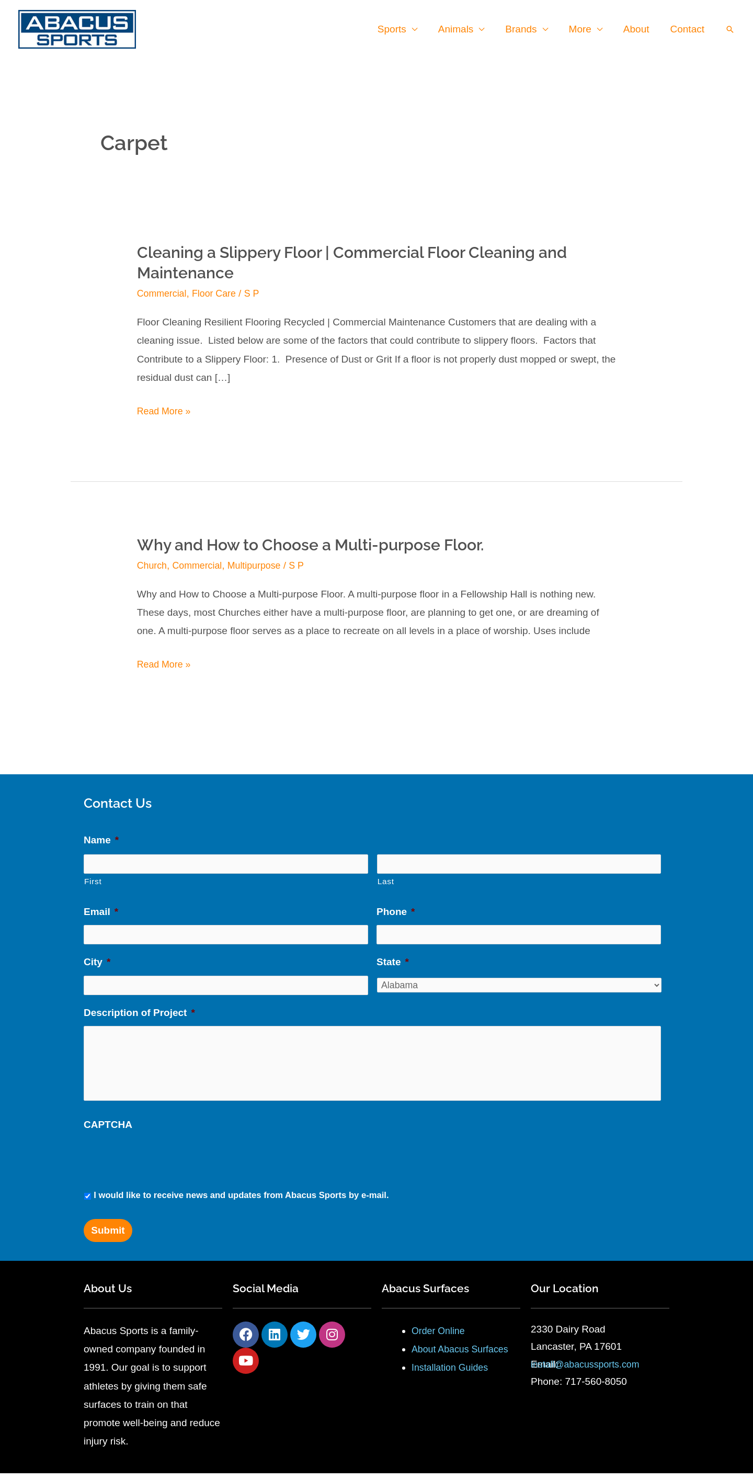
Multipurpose (261, 565)
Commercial (163, 293)
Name (101, 839)
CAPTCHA (108, 1129)
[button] (730, 29)
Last (386, 880)
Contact (688, 29)
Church (153, 565)
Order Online (440, 1335)
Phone (395, 910)
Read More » (166, 410)
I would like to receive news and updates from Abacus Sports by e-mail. (241, 1201)
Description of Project (139, 1009)
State (392, 959)
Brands (524, 29)
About (638, 29)
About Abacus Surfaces (463, 1354)
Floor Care (219, 293)
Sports (397, 29)
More (583, 29)
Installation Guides (452, 1373)
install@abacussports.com (589, 1369)
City (97, 959)
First (92, 880)
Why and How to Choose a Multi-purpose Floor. (310, 545)
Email (101, 910)
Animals (460, 29)
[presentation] (163, 1164)
